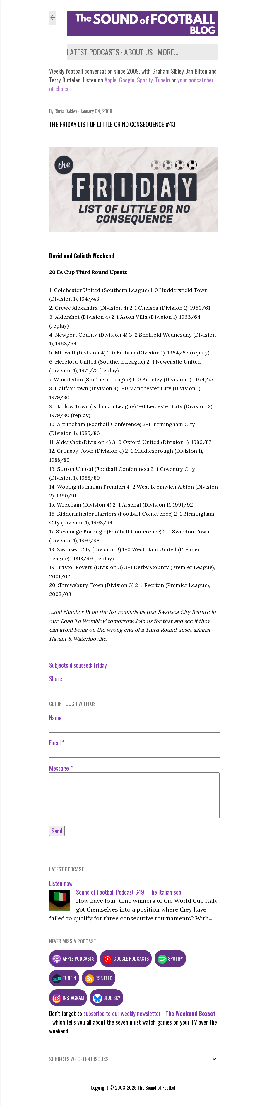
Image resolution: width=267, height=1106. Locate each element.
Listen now (61, 883)
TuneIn (162, 79)
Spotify (145, 79)
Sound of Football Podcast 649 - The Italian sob (128, 892)
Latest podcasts (93, 52)
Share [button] (55, 678)
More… (168, 52)
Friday (100, 665)
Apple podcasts (73, 958)
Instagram (68, 997)
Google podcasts (126, 958)
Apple (111, 79)
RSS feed (98, 978)
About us (138, 52)
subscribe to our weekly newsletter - (149, 1013)
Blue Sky (106, 997)
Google (126, 79)
